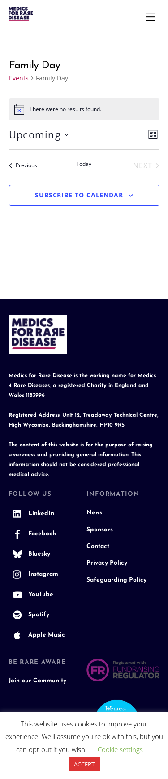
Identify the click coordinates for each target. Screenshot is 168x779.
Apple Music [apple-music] (37, 635)
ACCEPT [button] (84, 764)
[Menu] (150, 17)
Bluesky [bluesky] (29, 554)
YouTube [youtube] (31, 594)
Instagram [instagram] (33, 574)
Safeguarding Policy (116, 580)
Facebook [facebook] (32, 534)
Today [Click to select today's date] (83, 164)
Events (19, 78)
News (94, 513)
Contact (97, 546)
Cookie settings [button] (120, 749)
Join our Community (37, 681)
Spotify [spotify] (29, 615)
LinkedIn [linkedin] (31, 513)
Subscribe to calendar (79, 195)
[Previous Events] (23, 165)
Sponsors (99, 530)
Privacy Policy (106, 563)
